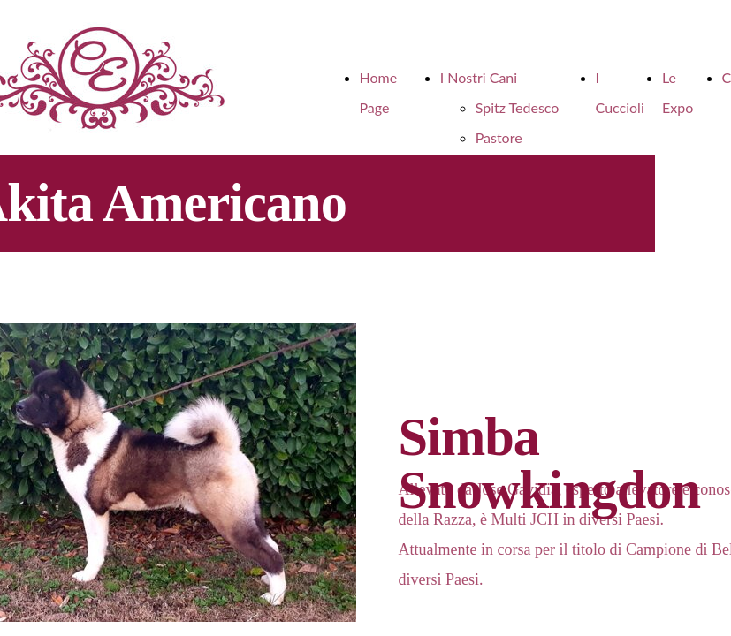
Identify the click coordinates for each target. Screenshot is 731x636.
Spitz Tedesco (518, 107)
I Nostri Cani (478, 77)
